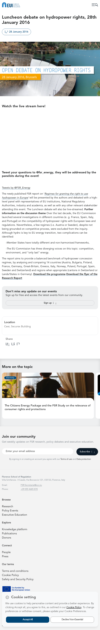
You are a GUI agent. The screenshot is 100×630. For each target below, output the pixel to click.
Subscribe (87, 452)
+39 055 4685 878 (29, 489)
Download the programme (49, 274)
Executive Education (14, 515)
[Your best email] (37, 451)
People (6, 552)
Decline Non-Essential (72, 619)
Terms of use (66, 459)
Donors (6, 537)
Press (5, 556)
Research (7, 506)
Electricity (10, 378)
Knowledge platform (14, 529)
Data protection (84, 459)
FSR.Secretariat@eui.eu (31, 485)
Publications (9, 533)
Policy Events (10, 510)
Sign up (50, 303)
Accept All (28, 619)
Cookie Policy (10, 575)
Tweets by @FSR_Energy (16, 188)
